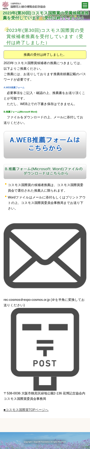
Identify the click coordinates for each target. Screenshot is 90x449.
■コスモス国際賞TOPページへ (26, 410)
